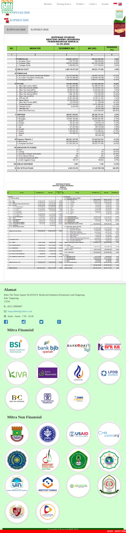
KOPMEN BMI (40, 29)
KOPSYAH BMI (16, 29)
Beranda (48, 4)
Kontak (105, 4)
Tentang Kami (64, 4)
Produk (80, 4)
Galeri (93, 4)
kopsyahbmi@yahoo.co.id (20, 311)
